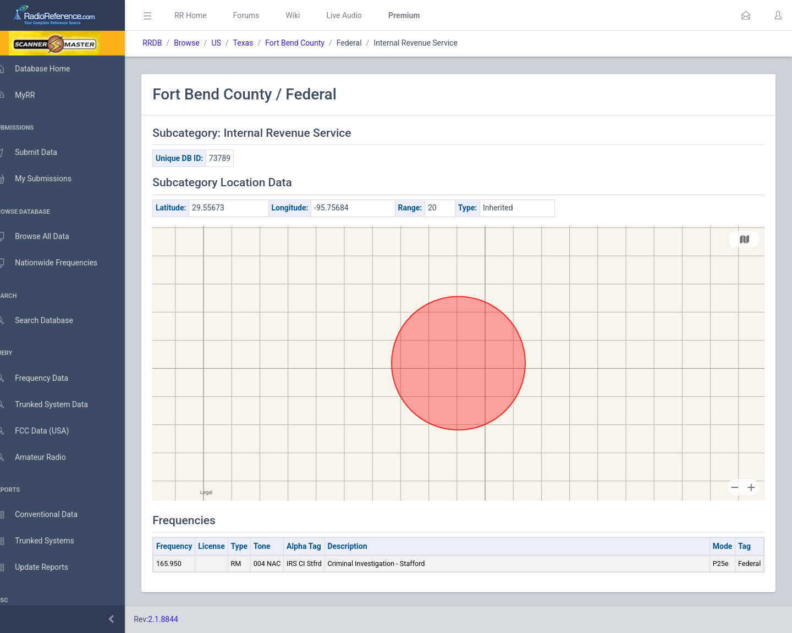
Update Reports (42, 568)
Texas (259, 42)
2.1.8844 (179, 619)
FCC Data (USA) (42, 431)
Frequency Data (42, 378)
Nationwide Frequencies (56, 263)
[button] (746, 15)
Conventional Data (47, 515)
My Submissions (43, 179)
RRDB (168, 42)
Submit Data (36, 153)
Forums (262, 15)
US (232, 42)
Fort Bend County (310, 42)
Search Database (44, 320)
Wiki (308, 15)
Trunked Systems (45, 541)
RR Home (206, 15)
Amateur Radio (41, 457)
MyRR (25, 95)
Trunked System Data (52, 404)
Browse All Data (42, 237)
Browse (202, 42)
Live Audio (360, 15)
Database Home (43, 69)
